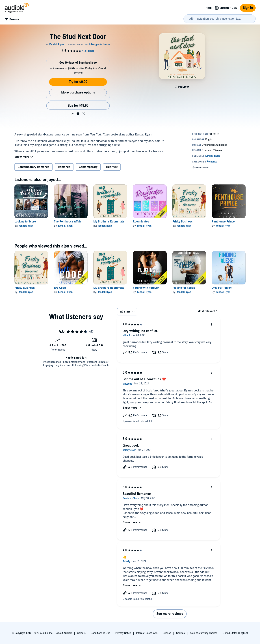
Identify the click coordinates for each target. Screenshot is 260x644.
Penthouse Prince (223, 221)
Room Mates (141, 221)
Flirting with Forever (146, 288)
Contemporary (88, 167)
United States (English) (235, 633)
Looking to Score (25, 221)
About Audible (64, 633)
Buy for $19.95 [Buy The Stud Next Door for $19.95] (78, 106)
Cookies (180, 633)
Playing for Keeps (183, 288)
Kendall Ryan (26, 225)
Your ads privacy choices (203, 633)
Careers (81, 633)
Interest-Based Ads (146, 633)
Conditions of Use (100, 633)
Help (209, 8)
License (167, 633)
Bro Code (60, 288)
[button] (72, 113)
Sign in (248, 8)
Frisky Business (182, 221)
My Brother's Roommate (108, 221)
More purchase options (78, 92)
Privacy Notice (123, 633)
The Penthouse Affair (67, 221)
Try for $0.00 (78, 82)
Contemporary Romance (33, 167)
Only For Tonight (222, 288)
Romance (64, 167)
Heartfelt (112, 167)
